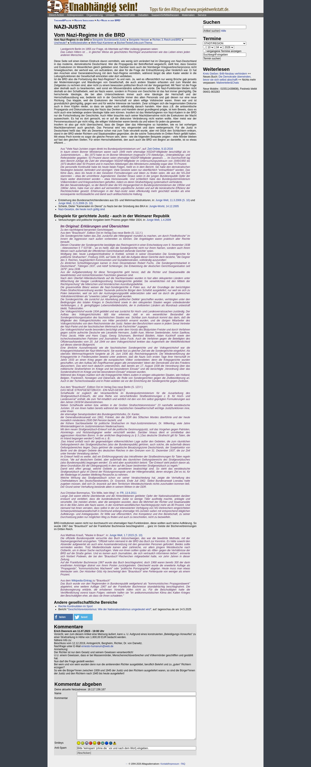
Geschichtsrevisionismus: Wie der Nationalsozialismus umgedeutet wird (109, 609)
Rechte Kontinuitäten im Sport (75, 606)
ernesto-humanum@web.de (97, 646)
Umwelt (110, 15)
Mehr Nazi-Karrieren (102, 42)
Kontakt (164, 764)
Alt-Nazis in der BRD (109, 20)
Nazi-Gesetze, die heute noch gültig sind (81, 209)
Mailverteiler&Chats (227, 82)
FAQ (183, 764)
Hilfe (223, 30)
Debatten (143, 15)
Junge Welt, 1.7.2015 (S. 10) (126, 535)
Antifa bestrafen (79, 42)
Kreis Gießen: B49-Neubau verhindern (225, 73)
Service (202, 15)
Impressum (173, 764)
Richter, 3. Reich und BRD (166, 39)
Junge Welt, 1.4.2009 (158, 219)
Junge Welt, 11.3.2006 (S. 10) (173, 200)
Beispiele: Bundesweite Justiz (109, 39)
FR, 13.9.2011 (128, 492)
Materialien (188, 15)
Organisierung (94, 15)
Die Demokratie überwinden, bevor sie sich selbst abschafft (227, 78)
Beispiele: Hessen (139, 39)
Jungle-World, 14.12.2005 (164, 206)
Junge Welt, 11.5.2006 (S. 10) (75, 203)
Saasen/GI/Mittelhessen (165, 15)
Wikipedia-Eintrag (81, 580)
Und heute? (60, 42)
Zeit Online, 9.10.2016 (160, 148)
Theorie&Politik (126, 15)
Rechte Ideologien (84, 20)
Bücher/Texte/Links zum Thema (134, 42)
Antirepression (75, 15)
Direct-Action (56, 15)
